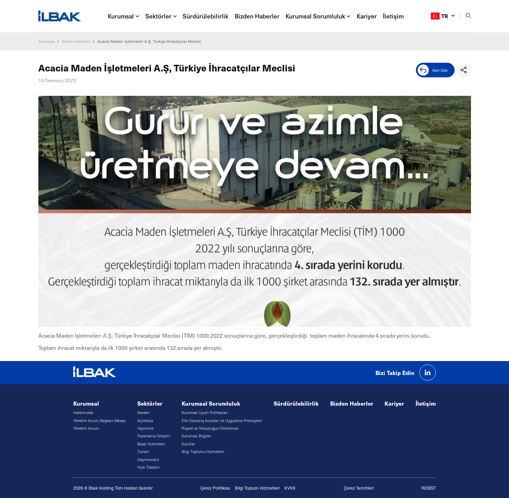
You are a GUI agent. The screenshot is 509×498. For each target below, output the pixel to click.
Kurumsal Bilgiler (196, 435)
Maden (143, 412)
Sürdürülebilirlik (205, 16)
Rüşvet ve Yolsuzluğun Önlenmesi (210, 428)
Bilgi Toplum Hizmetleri (257, 488)
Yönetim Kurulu (86, 428)
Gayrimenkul (148, 459)
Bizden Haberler (257, 16)
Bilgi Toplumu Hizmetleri (203, 451)
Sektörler (149, 403)
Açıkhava (145, 420)
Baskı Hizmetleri (151, 443)
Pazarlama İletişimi (153, 435)
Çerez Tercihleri (359, 488)
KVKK (290, 488)
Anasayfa (46, 41)
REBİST (428, 488)
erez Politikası (216, 488)
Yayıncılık (145, 428)
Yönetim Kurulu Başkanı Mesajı (99, 420)
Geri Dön (433, 70)
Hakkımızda (83, 412)
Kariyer (367, 16)
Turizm (143, 451)
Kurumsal (86, 403)
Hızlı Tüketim (148, 467)
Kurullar (188, 443)
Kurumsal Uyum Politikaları (205, 412)
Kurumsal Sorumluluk (211, 403)
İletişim (393, 16)
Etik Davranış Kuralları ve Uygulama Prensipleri (222, 420)
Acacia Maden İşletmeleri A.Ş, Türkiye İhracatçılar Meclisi (149, 41)
